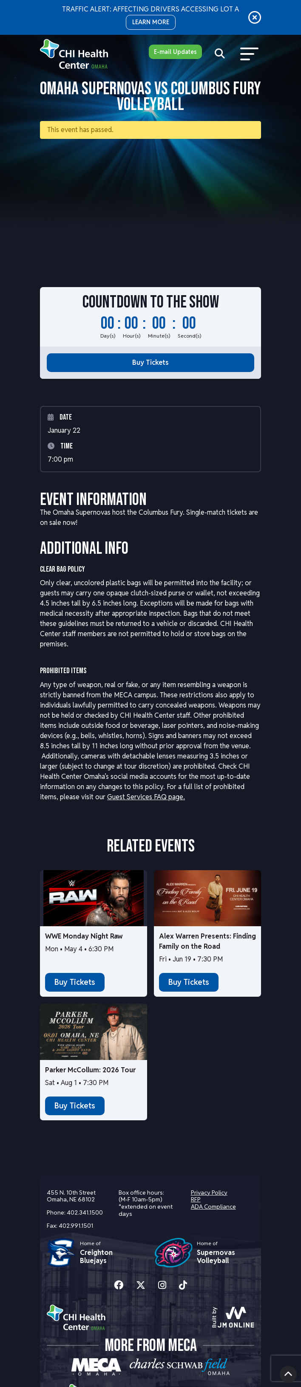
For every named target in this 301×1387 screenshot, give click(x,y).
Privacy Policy (209, 1192)
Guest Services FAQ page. (146, 796)
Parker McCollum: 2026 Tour (90, 1070)
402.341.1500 (85, 1212)
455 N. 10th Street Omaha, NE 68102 (71, 1196)
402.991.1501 (76, 1225)
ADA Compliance (213, 1206)
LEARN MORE (150, 22)
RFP (196, 1199)
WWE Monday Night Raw (84, 936)
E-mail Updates (175, 52)
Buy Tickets (150, 362)
